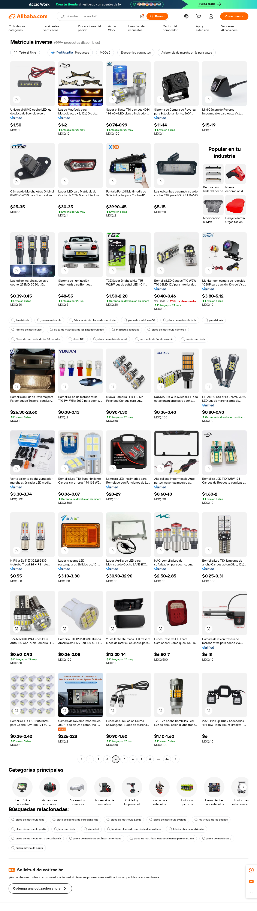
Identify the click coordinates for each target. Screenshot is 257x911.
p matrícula (214, 320)
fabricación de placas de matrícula (92, 320)
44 (167, 759)
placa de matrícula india (180, 320)
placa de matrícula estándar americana (95, 838)
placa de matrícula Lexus (123, 819)
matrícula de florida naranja (154, 339)
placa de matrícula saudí (110, 339)
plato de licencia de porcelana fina (75, 819)
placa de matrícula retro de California (36, 838)
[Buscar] (157, 16)
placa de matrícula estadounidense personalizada (162, 838)
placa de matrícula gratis (28, 829)
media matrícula (193, 339)
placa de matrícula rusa (27, 819)
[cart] (199, 17)
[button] (142, 16)
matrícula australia (125, 329)
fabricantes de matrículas (186, 829)
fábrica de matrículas (26, 329)
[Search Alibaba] (98, 16)
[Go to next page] (175, 759)
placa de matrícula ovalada (167, 819)
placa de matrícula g (216, 838)
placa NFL (77, 339)
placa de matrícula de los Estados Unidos (77, 329)
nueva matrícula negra (27, 848)
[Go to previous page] (81, 759)
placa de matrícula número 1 (166, 329)
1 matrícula (20, 320)
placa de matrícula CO (139, 320)
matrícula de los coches (211, 819)
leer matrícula (65, 829)
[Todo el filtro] (25, 52)
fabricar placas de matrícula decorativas (134, 829)
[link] (251, 870)
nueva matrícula (49, 320)
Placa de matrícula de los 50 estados (35, 339)
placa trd (91, 829)
